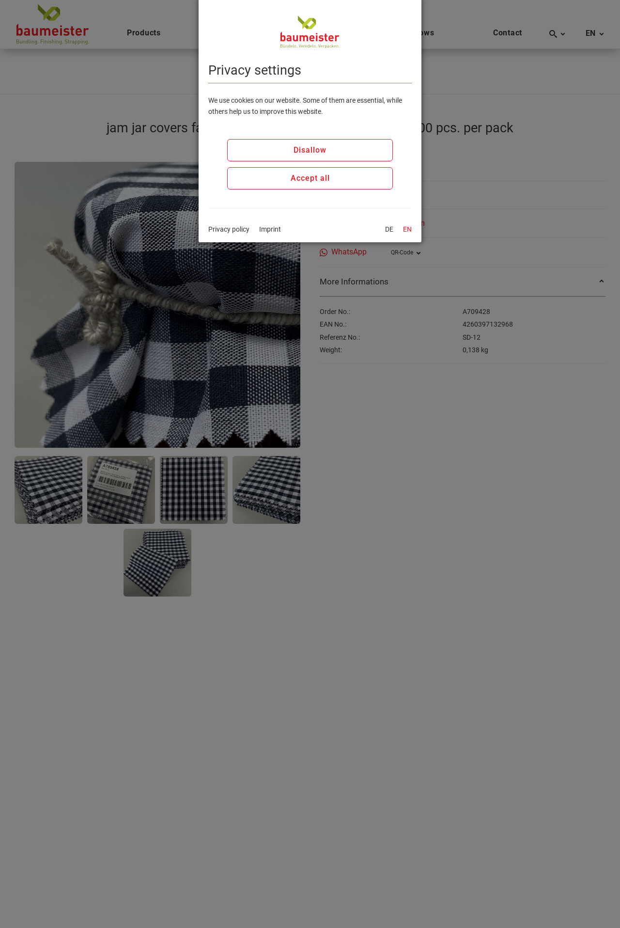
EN (407, 229)
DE (389, 229)
